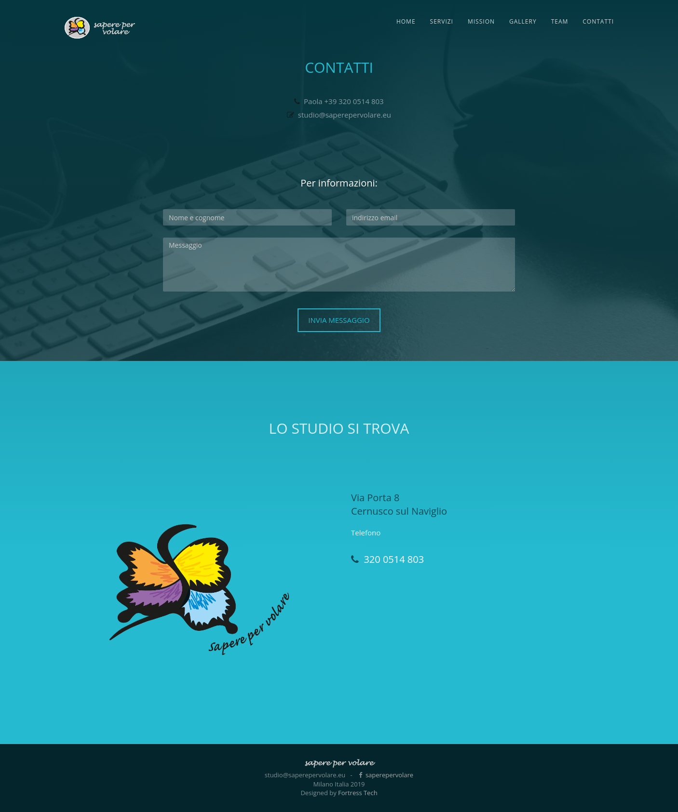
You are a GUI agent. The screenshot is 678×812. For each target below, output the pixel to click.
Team (560, 21)
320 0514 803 (394, 559)
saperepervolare (389, 775)
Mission (481, 21)
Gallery (523, 21)
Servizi (441, 21)
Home (406, 21)
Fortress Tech (358, 792)
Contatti (598, 21)
